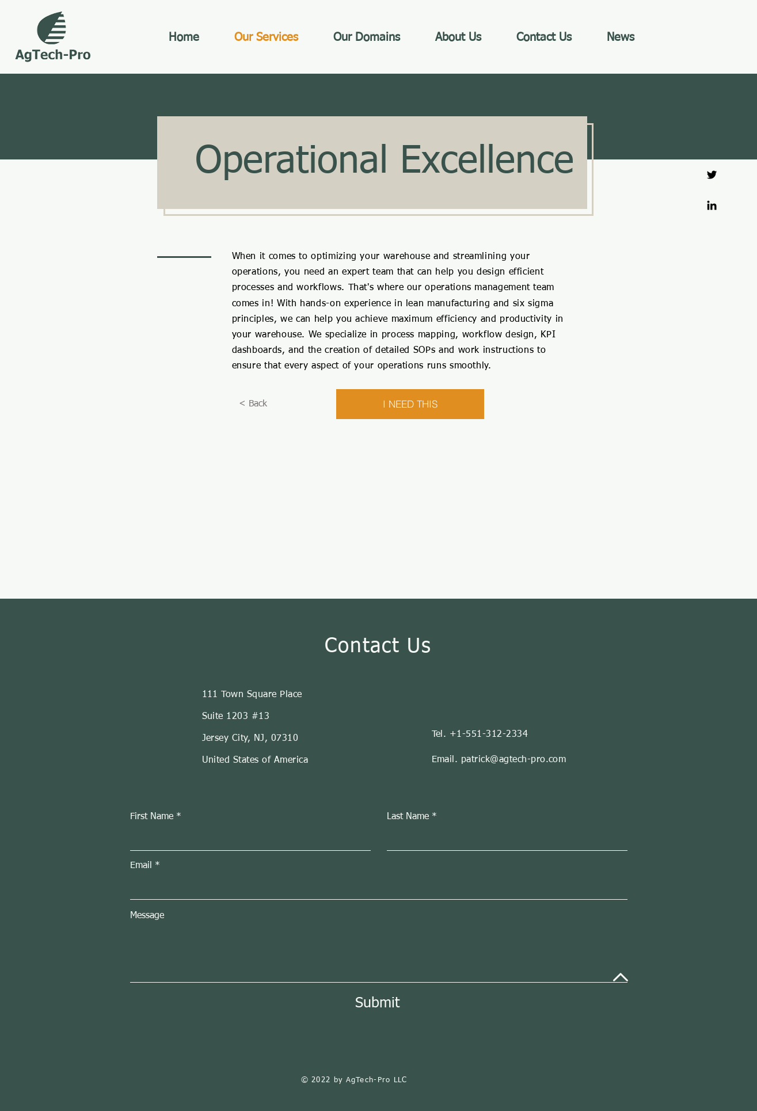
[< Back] (253, 404)
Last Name (408, 816)
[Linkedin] (711, 205)
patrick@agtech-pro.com (513, 759)
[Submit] (378, 1003)
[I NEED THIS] (410, 404)
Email (141, 865)
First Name (151, 816)
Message (147, 915)
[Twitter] (711, 174)
